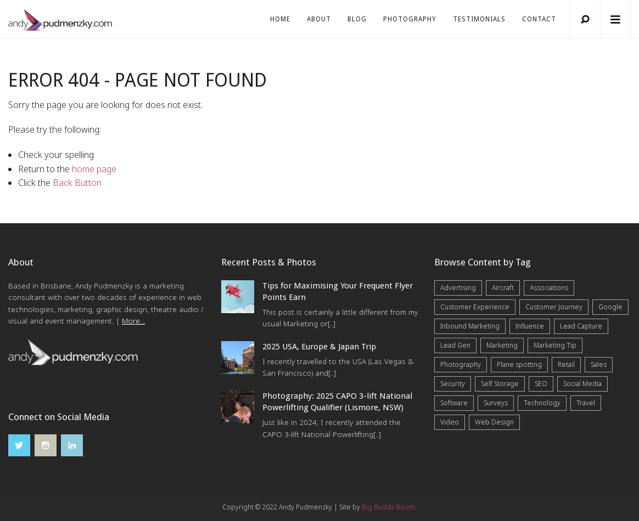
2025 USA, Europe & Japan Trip (319, 347)
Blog (357, 19)
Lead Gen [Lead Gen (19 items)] (455, 345)
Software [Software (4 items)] (454, 402)
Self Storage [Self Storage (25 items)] (500, 383)
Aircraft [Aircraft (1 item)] (503, 287)
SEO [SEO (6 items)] (541, 383)
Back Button (77, 183)
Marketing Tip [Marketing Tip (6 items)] (555, 345)
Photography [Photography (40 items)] (460, 364)
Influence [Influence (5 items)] (529, 326)
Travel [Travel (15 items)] (585, 402)
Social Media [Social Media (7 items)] (582, 383)
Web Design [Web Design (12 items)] (494, 422)
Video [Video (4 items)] (449, 422)
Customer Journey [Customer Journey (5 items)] (553, 307)
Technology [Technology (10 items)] (542, 402)
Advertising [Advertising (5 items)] (458, 287)
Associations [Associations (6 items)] (549, 287)
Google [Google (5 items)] (610, 307)
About (319, 19)
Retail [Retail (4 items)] (566, 364)
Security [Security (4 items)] (452, 383)
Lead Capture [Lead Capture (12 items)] (581, 326)
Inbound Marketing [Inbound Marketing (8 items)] (470, 326)
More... (133, 321)
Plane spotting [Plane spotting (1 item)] (519, 364)
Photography (409, 19)
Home (280, 19)
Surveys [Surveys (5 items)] (496, 402)
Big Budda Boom (388, 507)
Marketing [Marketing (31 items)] (502, 345)
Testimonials (479, 19)
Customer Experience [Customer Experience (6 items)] (474, 307)
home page (94, 169)
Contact (539, 19)
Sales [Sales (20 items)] (599, 364)
